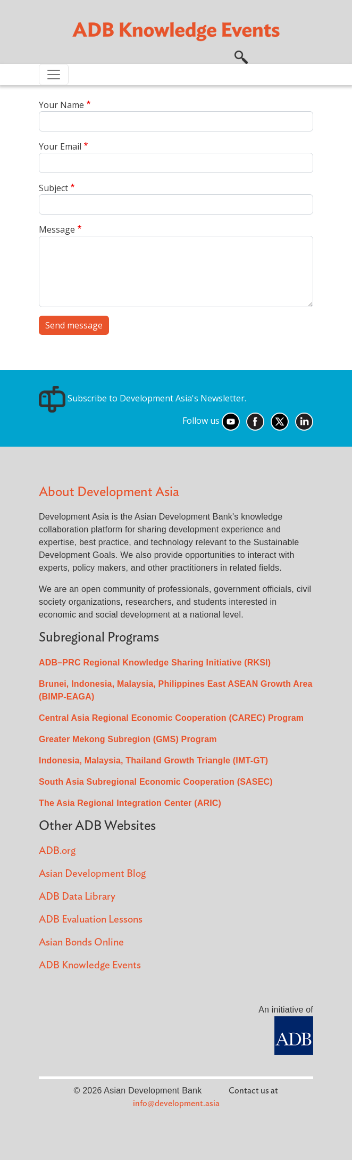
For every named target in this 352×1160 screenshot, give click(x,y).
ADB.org (57, 851)
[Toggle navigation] (54, 74)
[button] (241, 56)
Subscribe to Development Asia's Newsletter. (142, 398)
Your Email (60, 146)
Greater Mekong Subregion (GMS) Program (128, 739)
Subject (53, 188)
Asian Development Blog (92, 874)
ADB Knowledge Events (90, 965)
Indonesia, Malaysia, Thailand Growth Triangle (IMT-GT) (153, 760)
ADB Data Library (77, 897)
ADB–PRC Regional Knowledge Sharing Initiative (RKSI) (155, 662)
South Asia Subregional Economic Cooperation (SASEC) (156, 781)
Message (57, 229)
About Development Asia (109, 492)
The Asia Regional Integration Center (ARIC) (130, 803)
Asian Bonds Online (81, 942)
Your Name (61, 105)
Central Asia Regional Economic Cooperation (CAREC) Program (171, 717)
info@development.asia (176, 1103)
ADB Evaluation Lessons (91, 920)
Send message (74, 325)
